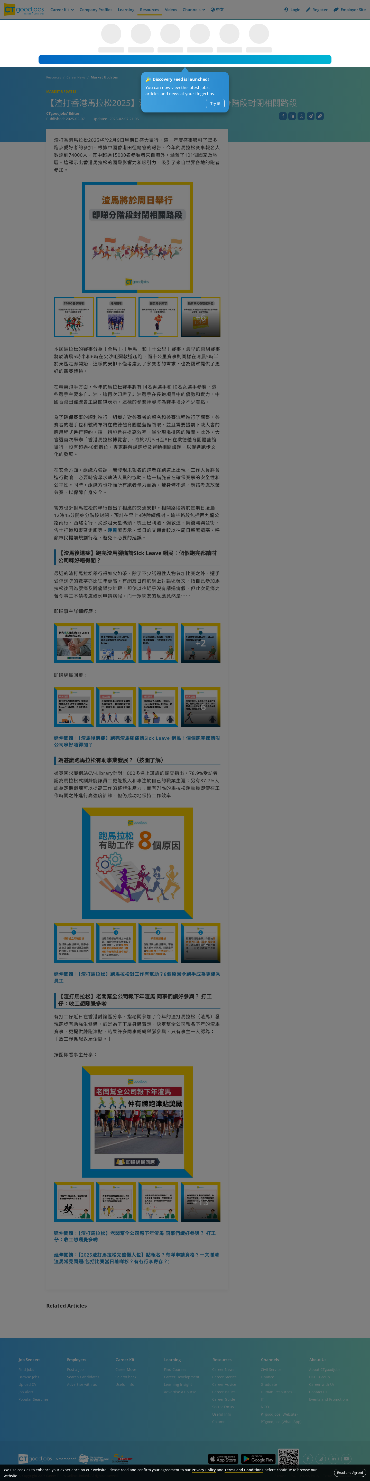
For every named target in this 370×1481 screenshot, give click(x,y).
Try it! (215, 103)
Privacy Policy (204, 1469)
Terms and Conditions (244, 1469)
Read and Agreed (350, 1472)
